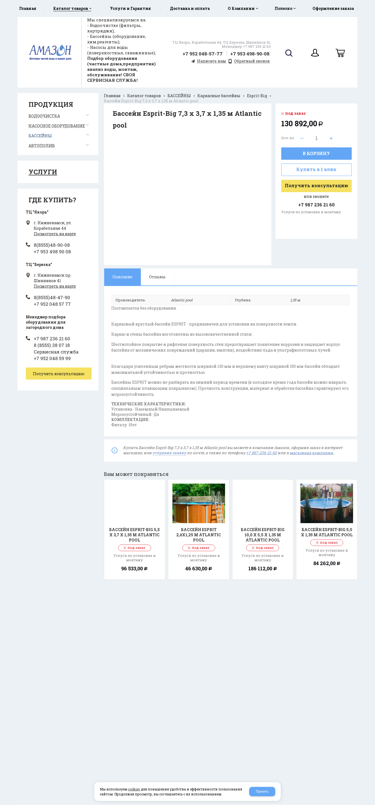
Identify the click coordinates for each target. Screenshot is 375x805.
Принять (262, 791)
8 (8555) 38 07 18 (52, 345)
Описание (122, 276)
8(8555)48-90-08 (52, 245)
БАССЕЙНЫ (179, 95)
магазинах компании (312, 452)
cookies (134, 789)
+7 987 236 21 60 (52, 338)
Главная (112, 95)
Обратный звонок (252, 61)
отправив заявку (169, 452)
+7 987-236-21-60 (261, 452)
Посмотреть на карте (55, 233)
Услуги (43, 171)
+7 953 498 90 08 (52, 251)
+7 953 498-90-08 (249, 54)
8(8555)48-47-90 (52, 297)
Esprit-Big (257, 95)
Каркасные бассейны (218, 95)
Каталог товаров (144, 95)
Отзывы (157, 276)
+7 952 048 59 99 (52, 358)
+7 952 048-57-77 (203, 54)
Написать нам (211, 61)
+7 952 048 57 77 (52, 304)
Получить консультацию (316, 185)
